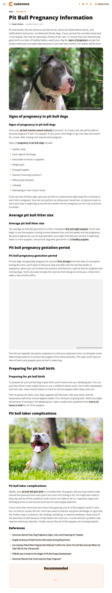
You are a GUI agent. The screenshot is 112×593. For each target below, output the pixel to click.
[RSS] (90, 4)
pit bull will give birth (32, 491)
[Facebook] (79, 4)
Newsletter (102, 4)
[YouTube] (83, 4)
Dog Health (21, 11)
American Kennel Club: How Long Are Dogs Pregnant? (36, 559)
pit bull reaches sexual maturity (36, 130)
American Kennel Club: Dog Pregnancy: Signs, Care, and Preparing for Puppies (47, 535)
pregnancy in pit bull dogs (31, 142)
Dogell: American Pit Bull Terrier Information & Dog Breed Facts (41, 540)
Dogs (11, 11)
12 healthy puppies (79, 239)
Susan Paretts (17, 24)
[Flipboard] (87, 4)
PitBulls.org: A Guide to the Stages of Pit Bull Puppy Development (41, 553)
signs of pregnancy (78, 40)
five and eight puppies (77, 229)
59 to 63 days (64, 261)
